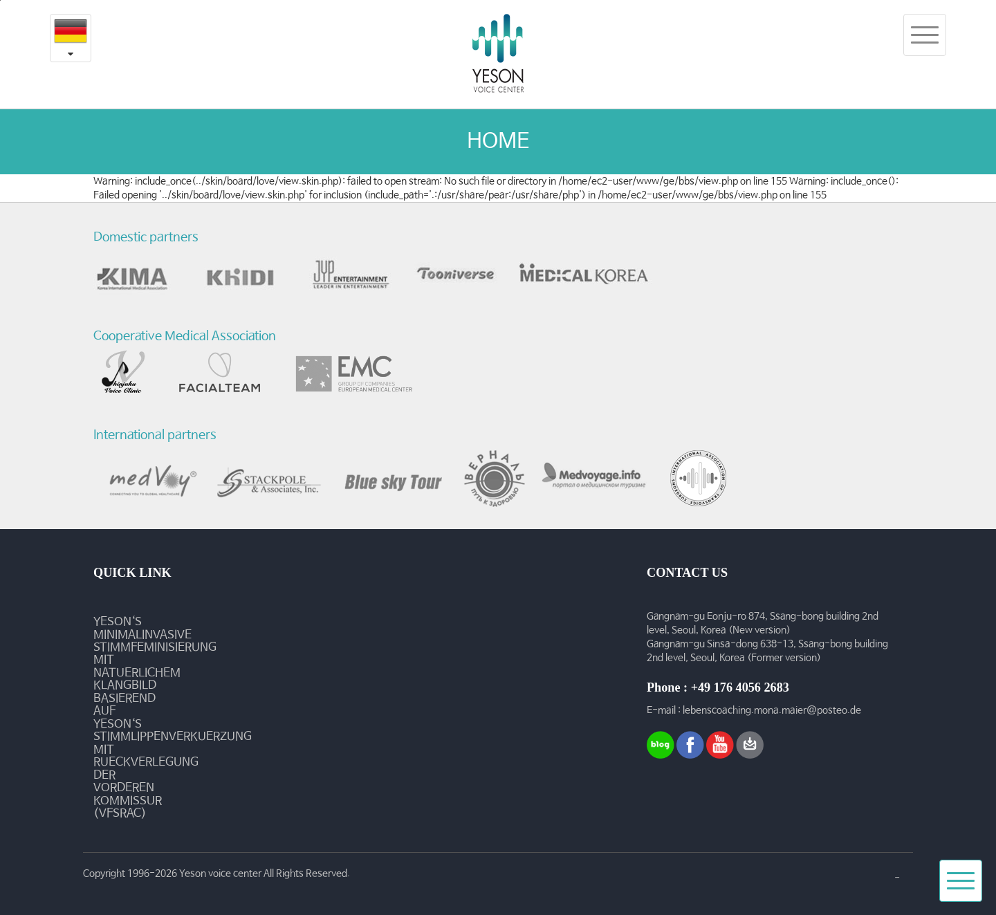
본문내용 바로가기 (0, 0)
